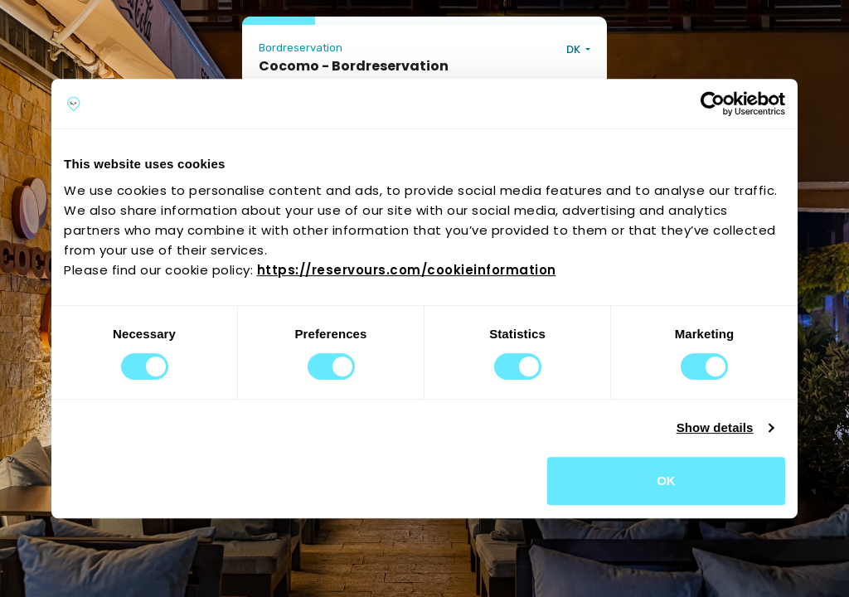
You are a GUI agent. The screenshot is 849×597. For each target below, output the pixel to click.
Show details (715, 427)
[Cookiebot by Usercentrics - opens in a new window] (712, 103)
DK (574, 49)
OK (666, 480)
